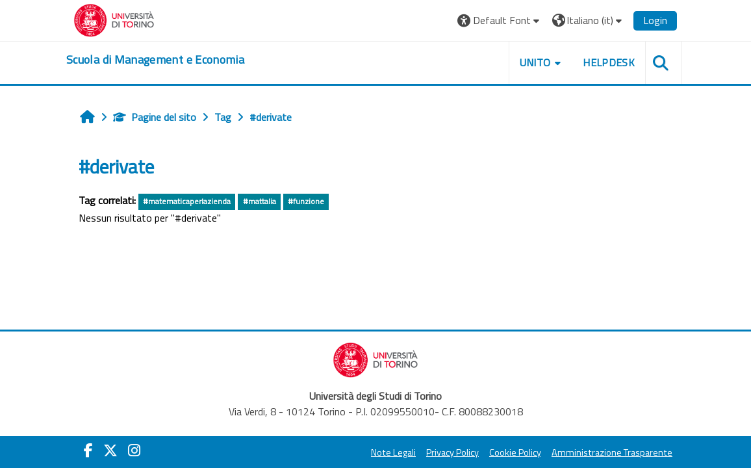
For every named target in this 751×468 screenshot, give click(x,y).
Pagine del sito (154, 117)
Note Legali (393, 452)
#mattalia (259, 201)
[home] (155, 60)
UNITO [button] (535, 62)
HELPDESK (609, 62)
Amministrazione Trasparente (612, 452)
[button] (499, 20)
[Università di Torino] (114, 19)
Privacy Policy (452, 452)
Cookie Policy (515, 452)
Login (655, 20)
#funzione (306, 201)
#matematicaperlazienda (187, 201)
